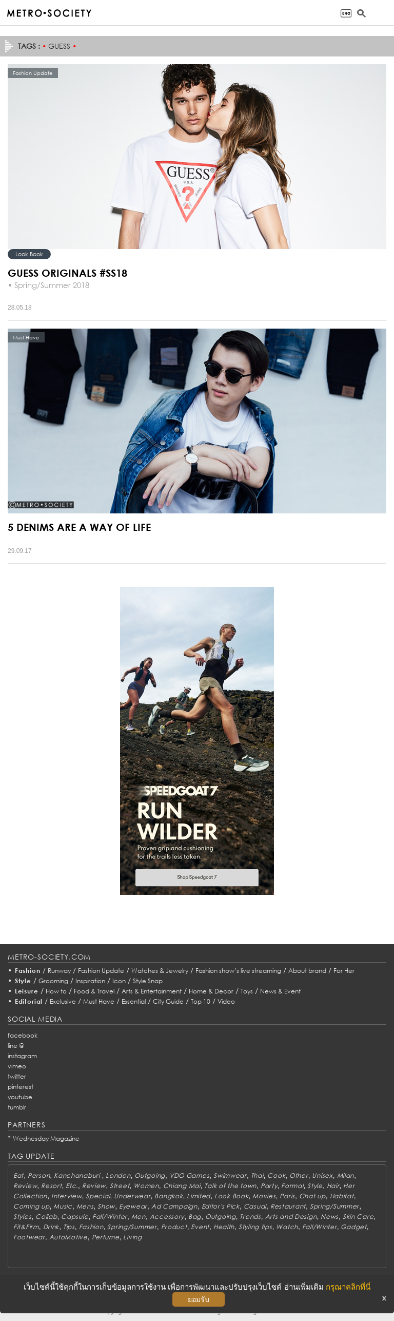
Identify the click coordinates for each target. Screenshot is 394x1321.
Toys (247, 991)
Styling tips (255, 1227)
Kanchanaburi (78, 1175)
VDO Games (189, 1175)
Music (62, 1206)
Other (298, 1175)
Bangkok (168, 1196)
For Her (343, 970)
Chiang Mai (182, 1186)
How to (56, 991)
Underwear (132, 1196)
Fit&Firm (26, 1227)
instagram (22, 1056)
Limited (198, 1196)
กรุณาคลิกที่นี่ (348, 1286)
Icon (119, 981)
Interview (66, 1196)
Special (98, 1196)
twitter (17, 1076)
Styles (22, 1216)
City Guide (168, 1001)
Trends (250, 1216)
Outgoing (149, 1175)
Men (138, 1216)
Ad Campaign (174, 1206)
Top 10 (200, 1001)
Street (119, 1186)
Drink (51, 1227)
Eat (18, 1175)
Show (106, 1206)
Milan (345, 1175)
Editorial (29, 1001)
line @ (16, 1045)
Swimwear (230, 1175)
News (330, 1216)
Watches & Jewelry (159, 970)
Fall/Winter (109, 1216)
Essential (134, 1001)
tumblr (17, 1107)
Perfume (106, 1237)
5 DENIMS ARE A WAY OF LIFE (79, 527)
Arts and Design (291, 1216)
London (118, 1175)
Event (200, 1227)
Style (23, 981)
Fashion (28, 970)
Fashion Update (101, 970)
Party (269, 1186)
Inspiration (90, 981)
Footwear (29, 1237)
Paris (287, 1196)
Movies (263, 1196)
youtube (20, 1097)
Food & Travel (94, 991)
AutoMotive (68, 1237)
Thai (257, 1175)
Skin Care (358, 1216)
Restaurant (288, 1206)
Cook (276, 1175)
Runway (59, 970)
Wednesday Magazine (46, 1138)
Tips (69, 1227)
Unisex (322, 1175)
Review (25, 1186)
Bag (194, 1216)
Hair (333, 1186)
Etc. (72, 1186)
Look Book (29, 254)
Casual (255, 1206)
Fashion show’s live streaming (238, 970)
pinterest (20, 1086)
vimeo (17, 1066)
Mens (85, 1206)
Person (39, 1175)
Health (223, 1227)
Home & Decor (211, 991)
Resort (51, 1186)
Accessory (167, 1216)
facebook (22, 1035)
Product (174, 1227)
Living (132, 1237)
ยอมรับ (198, 1299)
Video (226, 1001)
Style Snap (148, 981)
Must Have (98, 1001)
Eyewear (133, 1206)
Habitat (342, 1196)
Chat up (312, 1196)
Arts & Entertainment (152, 991)
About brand (307, 970)
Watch (287, 1227)
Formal (292, 1186)
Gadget (353, 1227)
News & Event (280, 991)
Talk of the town (230, 1186)
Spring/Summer (334, 1206)
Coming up (31, 1206)
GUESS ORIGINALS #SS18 (67, 272)
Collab (46, 1216)
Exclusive (63, 1001)
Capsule (74, 1216)
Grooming (53, 981)
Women (146, 1186)
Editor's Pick (221, 1206)
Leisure (26, 991)
